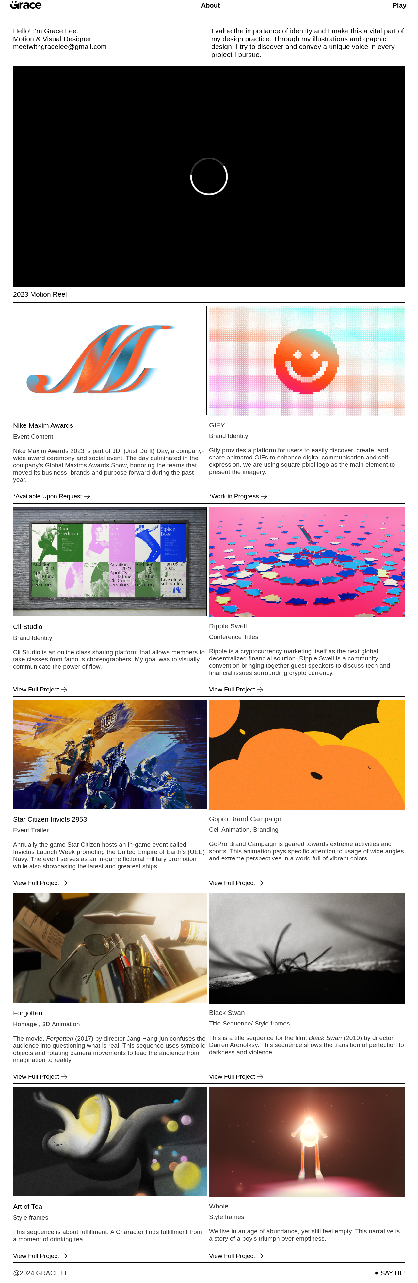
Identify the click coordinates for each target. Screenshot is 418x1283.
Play (400, 5)
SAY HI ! (392, 1272)
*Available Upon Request (47, 496)
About (210, 5)
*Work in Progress (234, 496)
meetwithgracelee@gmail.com (60, 46)
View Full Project (36, 689)
